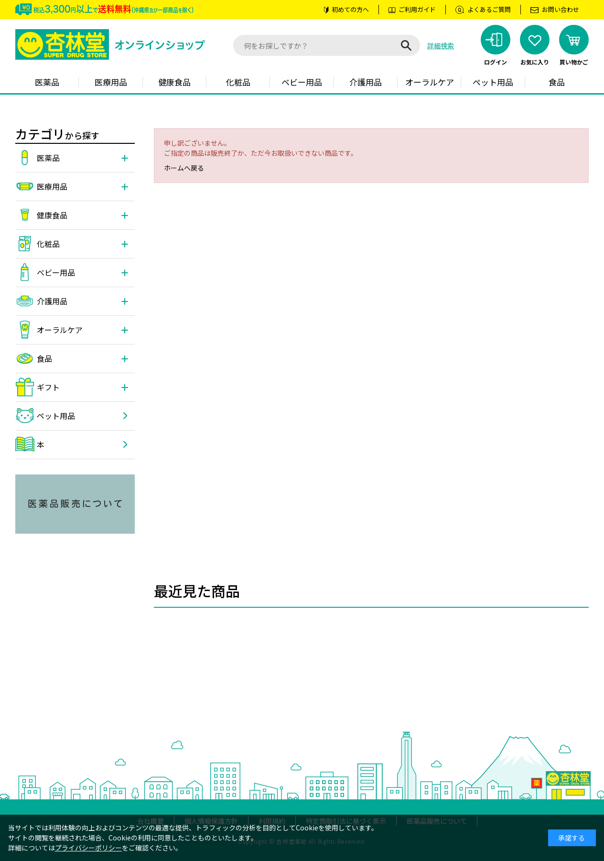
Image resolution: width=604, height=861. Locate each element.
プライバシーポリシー (88, 847)
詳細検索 (440, 45)
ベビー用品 (301, 82)
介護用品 (365, 82)
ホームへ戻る (184, 167)
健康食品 (174, 82)
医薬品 (47, 82)
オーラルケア (429, 82)
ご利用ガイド (417, 9)
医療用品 (111, 82)
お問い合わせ (560, 9)
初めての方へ (350, 9)
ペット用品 (493, 82)
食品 (557, 82)
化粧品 (238, 82)
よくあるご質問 (489, 9)
